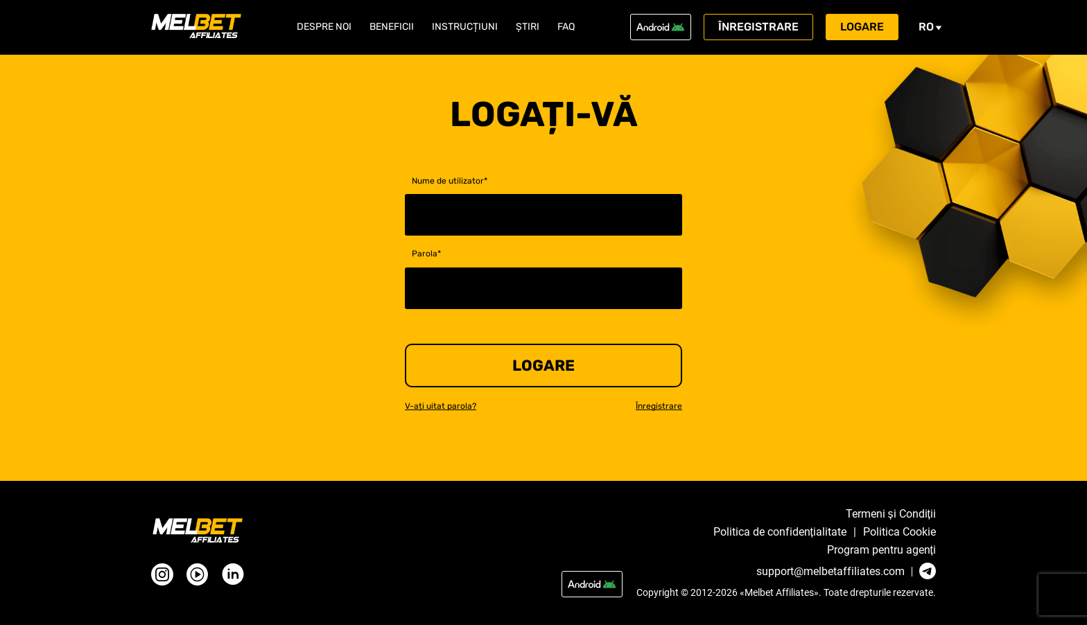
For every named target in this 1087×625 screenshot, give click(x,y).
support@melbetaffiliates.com (830, 571)
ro (930, 26)
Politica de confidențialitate (779, 532)
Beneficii (391, 27)
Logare (862, 26)
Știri (527, 27)
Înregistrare (758, 26)
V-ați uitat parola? (440, 406)
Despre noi (324, 27)
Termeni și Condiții (891, 514)
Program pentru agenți (881, 550)
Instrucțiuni (465, 27)
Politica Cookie (899, 532)
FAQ (566, 27)
